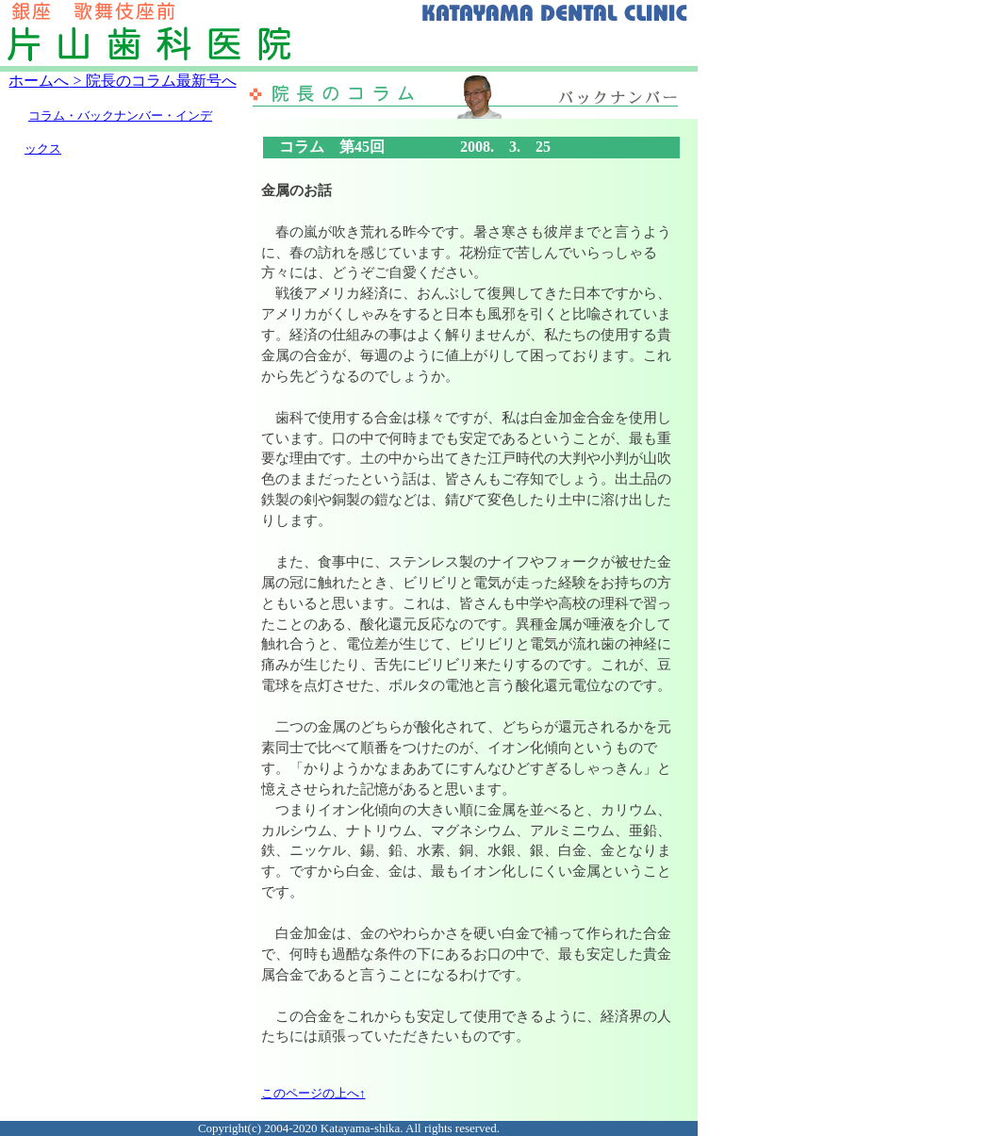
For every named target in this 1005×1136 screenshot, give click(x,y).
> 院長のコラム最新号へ (152, 81)
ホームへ (38, 81)
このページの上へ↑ (313, 1093)
